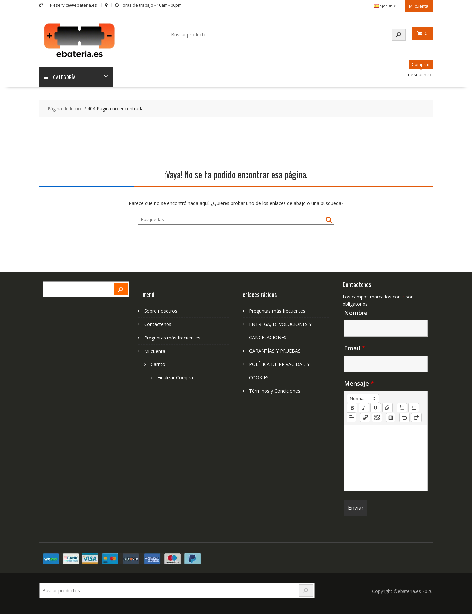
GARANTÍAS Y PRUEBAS (275, 350)
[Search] (399, 34)
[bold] (352, 407)
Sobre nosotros (160, 310)
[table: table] (390, 416)
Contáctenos (157, 323)
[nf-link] (365, 416)
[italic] (364, 407)
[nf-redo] (416, 416)
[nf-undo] (404, 416)
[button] (363, 398)
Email (354, 347)
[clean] (387, 407)
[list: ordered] (402, 407)
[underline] (375, 407)
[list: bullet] (413, 407)
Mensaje (359, 383)
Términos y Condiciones (274, 390)
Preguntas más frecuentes (172, 337)
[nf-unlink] (377, 416)
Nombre (356, 312)
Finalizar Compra (175, 377)
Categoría (60, 75)
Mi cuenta (418, 6)
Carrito (158, 363)
